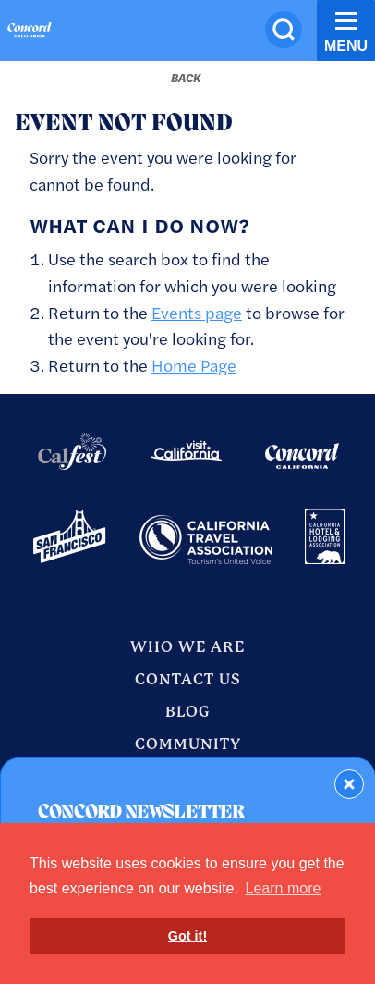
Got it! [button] (187, 936)
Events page (196, 312)
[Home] (29, 32)
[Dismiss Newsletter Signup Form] (349, 784)
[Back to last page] (185, 77)
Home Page (193, 364)
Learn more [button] (283, 888)
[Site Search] (283, 29)
